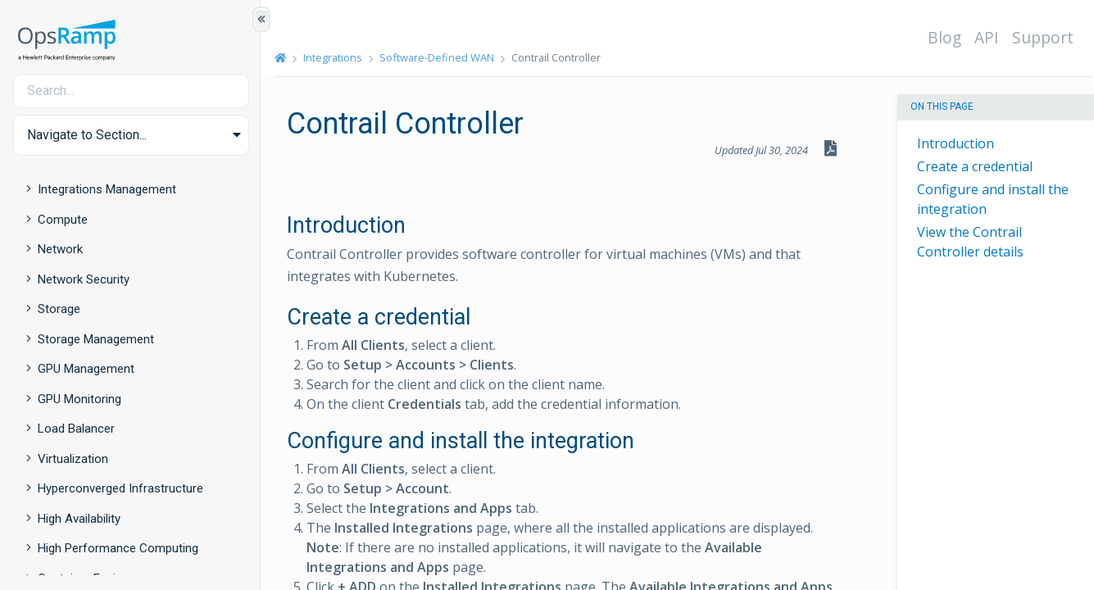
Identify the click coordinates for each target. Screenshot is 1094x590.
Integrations (333, 57)
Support (1043, 37)
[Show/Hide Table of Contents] (261, 19)
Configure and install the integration (993, 199)
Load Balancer (76, 428)
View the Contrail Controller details (970, 242)
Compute (63, 219)
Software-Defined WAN (437, 57)
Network (60, 249)
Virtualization (73, 459)
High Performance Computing (118, 548)
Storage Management (96, 339)
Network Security (83, 279)
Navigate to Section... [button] (87, 135)
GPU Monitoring (79, 399)
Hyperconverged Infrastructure (120, 488)
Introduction (955, 143)
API (987, 37)
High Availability (79, 518)
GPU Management (86, 368)
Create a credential (975, 166)
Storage (59, 309)
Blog (945, 37)
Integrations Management (107, 189)
